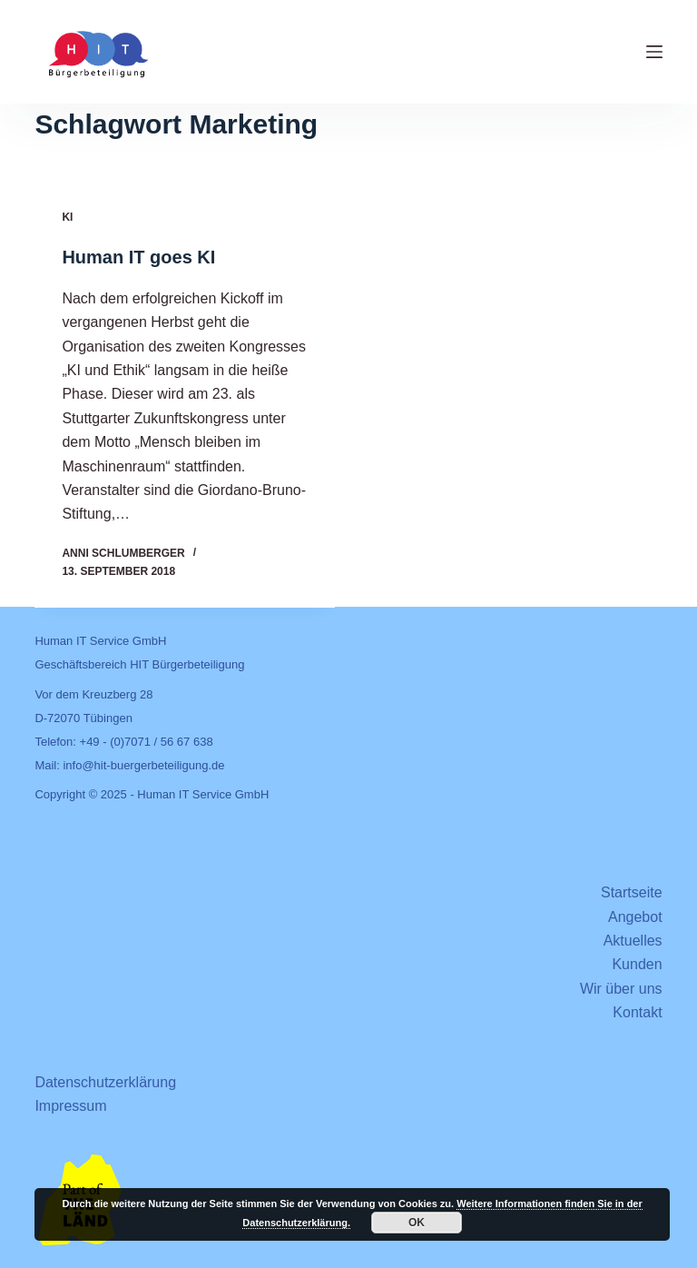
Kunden (637, 964)
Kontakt (637, 1012)
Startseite (632, 892)
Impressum (70, 1106)
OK (416, 1222)
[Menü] (654, 52)
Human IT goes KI (138, 258)
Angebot (635, 917)
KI (67, 218)
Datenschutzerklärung (105, 1082)
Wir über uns (621, 988)
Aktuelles (633, 940)
